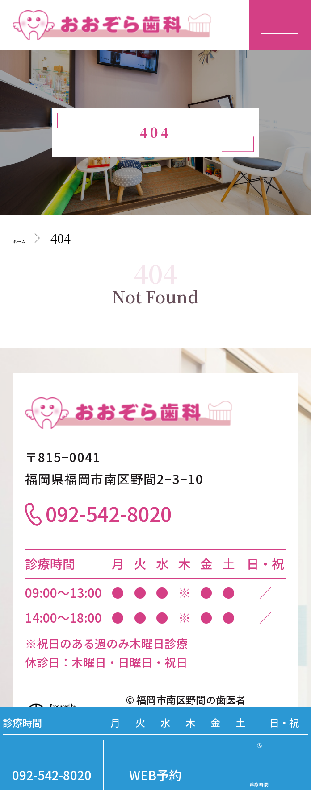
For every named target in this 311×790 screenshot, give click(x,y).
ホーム (31, 238)
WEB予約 (155, 775)
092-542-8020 (52, 775)
